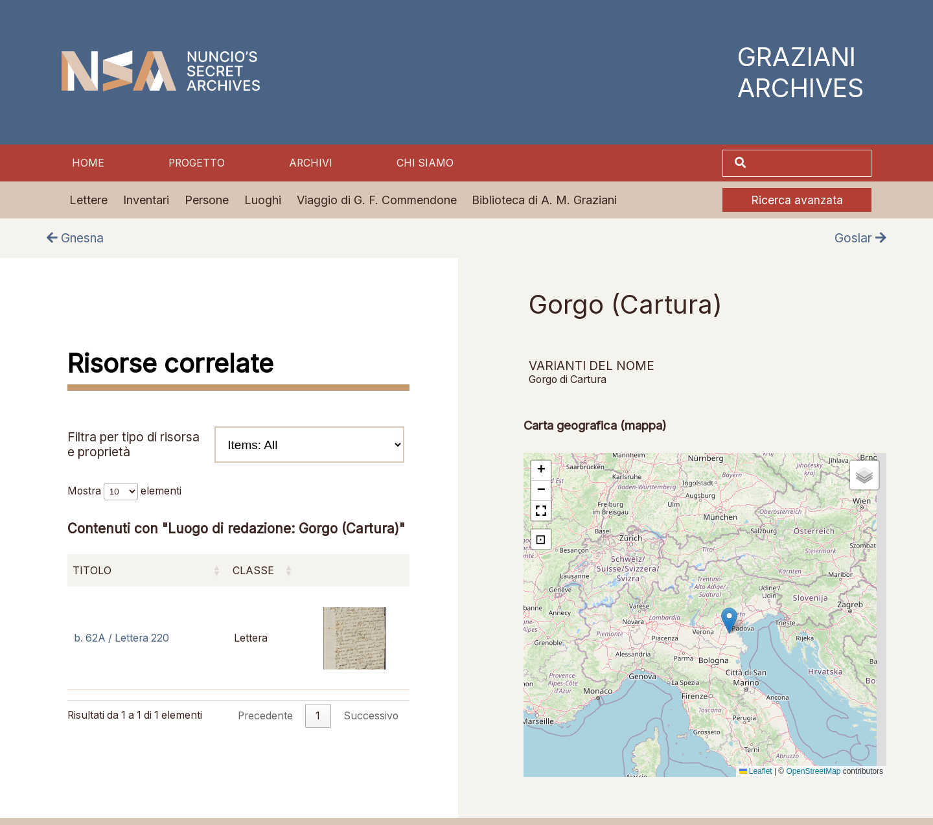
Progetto (196, 163)
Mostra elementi (124, 491)
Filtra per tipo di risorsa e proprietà (236, 444)
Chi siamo (425, 163)
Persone (207, 200)
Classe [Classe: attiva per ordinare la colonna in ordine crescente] (253, 570)
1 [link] (318, 716)
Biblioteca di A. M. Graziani (544, 200)
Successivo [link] (370, 716)
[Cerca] (810, 163)
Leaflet (755, 771)
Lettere (88, 200)
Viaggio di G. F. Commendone (377, 200)
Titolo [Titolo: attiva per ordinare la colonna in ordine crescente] (92, 570)
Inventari (146, 200)
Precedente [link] (265, 716)
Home (88, 163)
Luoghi (262, 200)
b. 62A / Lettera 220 (121, 638)
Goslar (860, 238)
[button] (729, 620)
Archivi (310, 163)
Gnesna (75, 238)
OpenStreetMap (813, 771)
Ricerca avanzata (797, 200)
